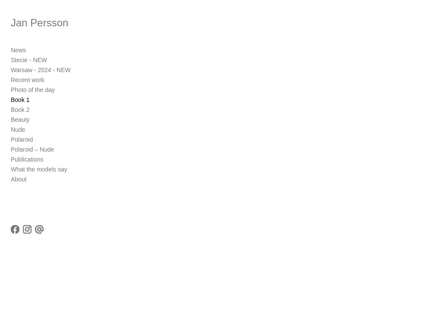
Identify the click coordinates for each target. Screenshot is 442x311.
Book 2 (20, 109)
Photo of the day (33, 89)
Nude (18, 129)
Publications (27, 159)
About (19, 179)
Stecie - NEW (29, 60)
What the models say (39, 169)
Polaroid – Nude (32, 149)
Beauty (20, 119)
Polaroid (22, 139)
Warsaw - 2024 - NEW (41, 70)
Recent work (27, 79)
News (18, 50)
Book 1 (20, 99)
